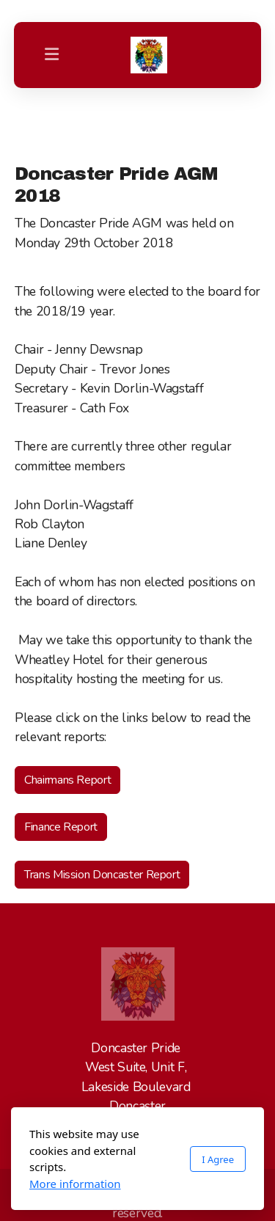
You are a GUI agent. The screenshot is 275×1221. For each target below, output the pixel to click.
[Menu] (52, 55)
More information (75, 1183)
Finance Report (61, 827)
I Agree (218, 1159)
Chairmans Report (67, 780)
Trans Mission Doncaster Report (102, 875)
